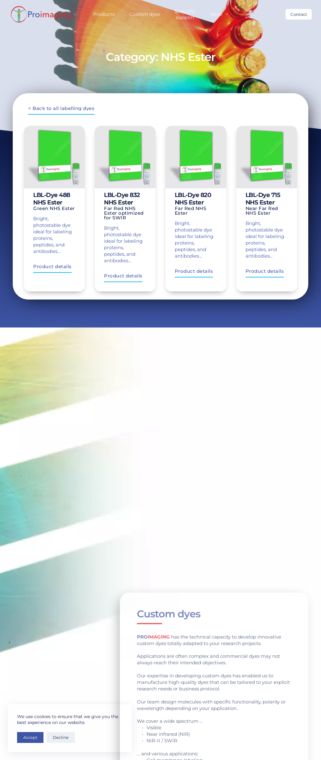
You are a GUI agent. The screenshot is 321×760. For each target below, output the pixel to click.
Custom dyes (144, 14)
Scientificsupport (185, 14)
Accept (30, 737)
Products (104, 14)
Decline (61, 737)
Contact (298, 14)
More (220, 14)
